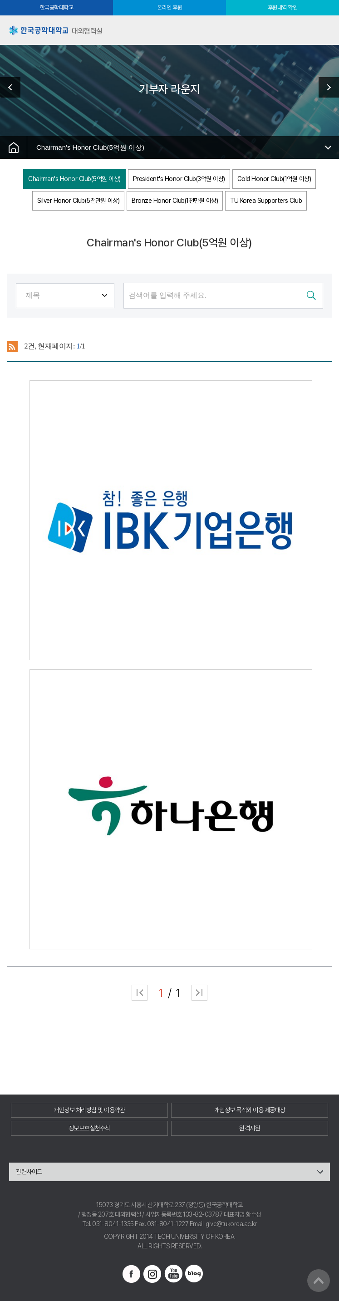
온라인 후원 (169, 7)
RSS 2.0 (12, 346)
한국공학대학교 (57, 7)
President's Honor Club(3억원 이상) (179, 178)
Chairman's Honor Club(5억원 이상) (90, 147)
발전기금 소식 (325, 87)
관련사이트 (29, 1171)
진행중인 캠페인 (13, 87)
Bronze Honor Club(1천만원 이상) (175, 200)
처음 (139, 993)
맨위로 (318, 1280)
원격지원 (249, 1128)
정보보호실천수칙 (89, 1128)
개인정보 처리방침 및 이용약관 (89, 1110)
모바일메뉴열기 (324, 30)
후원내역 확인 (283, 7)
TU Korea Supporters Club (266, 200)
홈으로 (13, 147)
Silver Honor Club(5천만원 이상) (78, 200)
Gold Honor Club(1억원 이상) (274, 178)
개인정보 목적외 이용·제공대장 (249, 1110)
